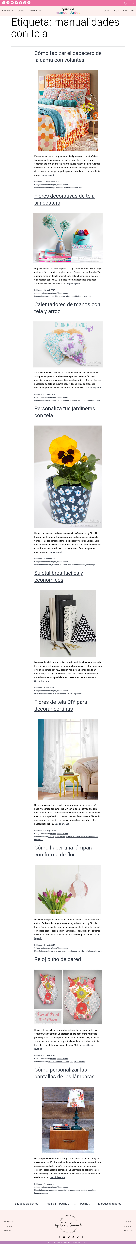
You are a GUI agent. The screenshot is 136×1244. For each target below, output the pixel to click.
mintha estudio (82, 1242)
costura (51, 693)
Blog (116, 10)
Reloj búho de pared (57, 959)
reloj (71, 1061)
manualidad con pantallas (58, 1190)
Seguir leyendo (48, 174)
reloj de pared (79, 1061)
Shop (106, 10)
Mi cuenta (126, 1226)
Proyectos (35, 10)
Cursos (22, 10)
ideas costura (56, 400)
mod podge (90, 564)
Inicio (126, 1221)
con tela (51, 296)
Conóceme (7, 10)
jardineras (55, 564)
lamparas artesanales (56, 951)
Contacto (128, 10)
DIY (56, 296)
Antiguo (53, 184)
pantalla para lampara (93, 951)
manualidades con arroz (72, 400)
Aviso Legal (11, 1231)
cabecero (59, 187)
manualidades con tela (73, 187)
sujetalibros (78, 693)
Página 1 (51, 1203)
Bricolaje (51, 187)
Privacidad (11, 1221)
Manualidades (62, 184)
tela (89, 296)
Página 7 (85, 1203)
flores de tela (64, 296)
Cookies (11, 1226)
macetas (63, 564)
